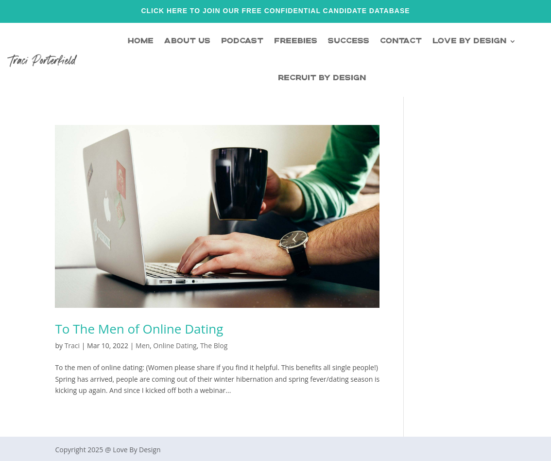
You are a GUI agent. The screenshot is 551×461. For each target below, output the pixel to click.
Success (348, 41)
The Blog (213, 345)
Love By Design (469, 41)
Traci (72, 345)
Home (141, 41)
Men (143, 345)
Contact (401, 41)
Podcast (242, 41)
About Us (187, 41)
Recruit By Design (322, 78)
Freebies (295, 41)
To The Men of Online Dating (139, 328)
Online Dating (174, 345)
